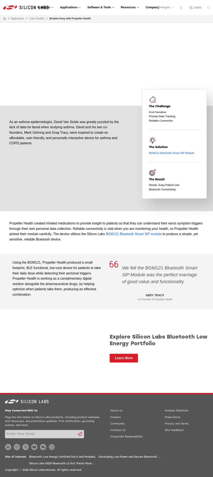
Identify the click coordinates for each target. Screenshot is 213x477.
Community (117, 424)
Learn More (124, 358)
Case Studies (36, 18)
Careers (115, 417)
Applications (17, 18)
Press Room (172, 417)
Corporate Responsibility (126, 437)
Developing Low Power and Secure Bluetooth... (129, 457)
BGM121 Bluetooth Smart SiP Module (171, 152)
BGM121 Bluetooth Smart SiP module (134, 234)
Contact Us (117, 430)
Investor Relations (176, 411)
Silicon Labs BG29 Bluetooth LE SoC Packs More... (61, 463)
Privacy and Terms (176, 424)
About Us (116, 411)
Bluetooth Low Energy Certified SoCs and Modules (62, 457)
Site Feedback (174, 430)
